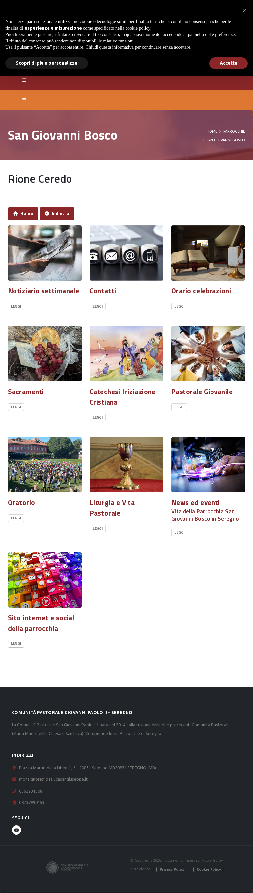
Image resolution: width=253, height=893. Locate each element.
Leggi (16, 306)
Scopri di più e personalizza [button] (46, 63)
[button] (244, 10)
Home (212, 131)
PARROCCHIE (234, 131)
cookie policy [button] (138, 28)
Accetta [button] (228, 63)
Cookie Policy (209, 869)
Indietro (57, 213)
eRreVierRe (140, 869)
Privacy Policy (172, 869)
